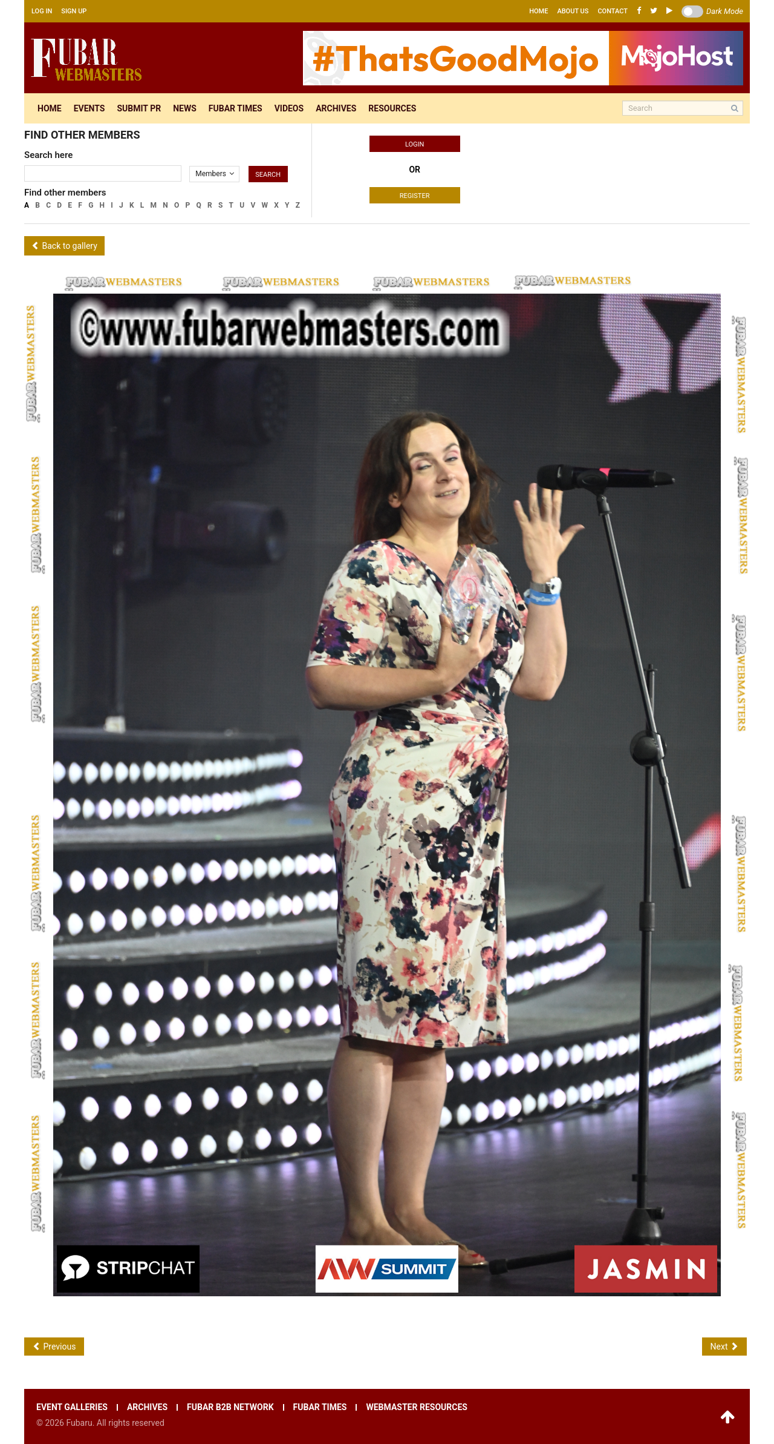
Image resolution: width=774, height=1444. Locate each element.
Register (415, 196)
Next (724, 1346)
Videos (289, 108)
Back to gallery (64, 246)
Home (538, 11)
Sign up (73, 11)
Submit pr (139, 108)
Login (414, 144)
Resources (392, 108)
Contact (612, 11)
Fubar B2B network (230, 1407)
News (185, 108)
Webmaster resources (416, 1407)
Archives (336, 108)
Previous (54, 1346)
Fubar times (235, 108)
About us (572, 11)
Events (89, 108)
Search (268, 175)
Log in (41, 11)
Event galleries (72, 1407)
